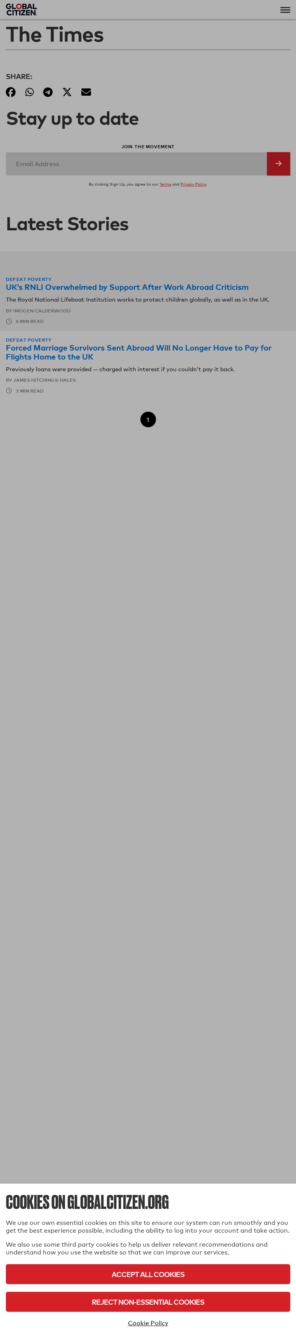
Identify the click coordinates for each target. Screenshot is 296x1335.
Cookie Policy (148, 1323)
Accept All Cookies (148, 1274)
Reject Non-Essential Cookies (148, 1302)
